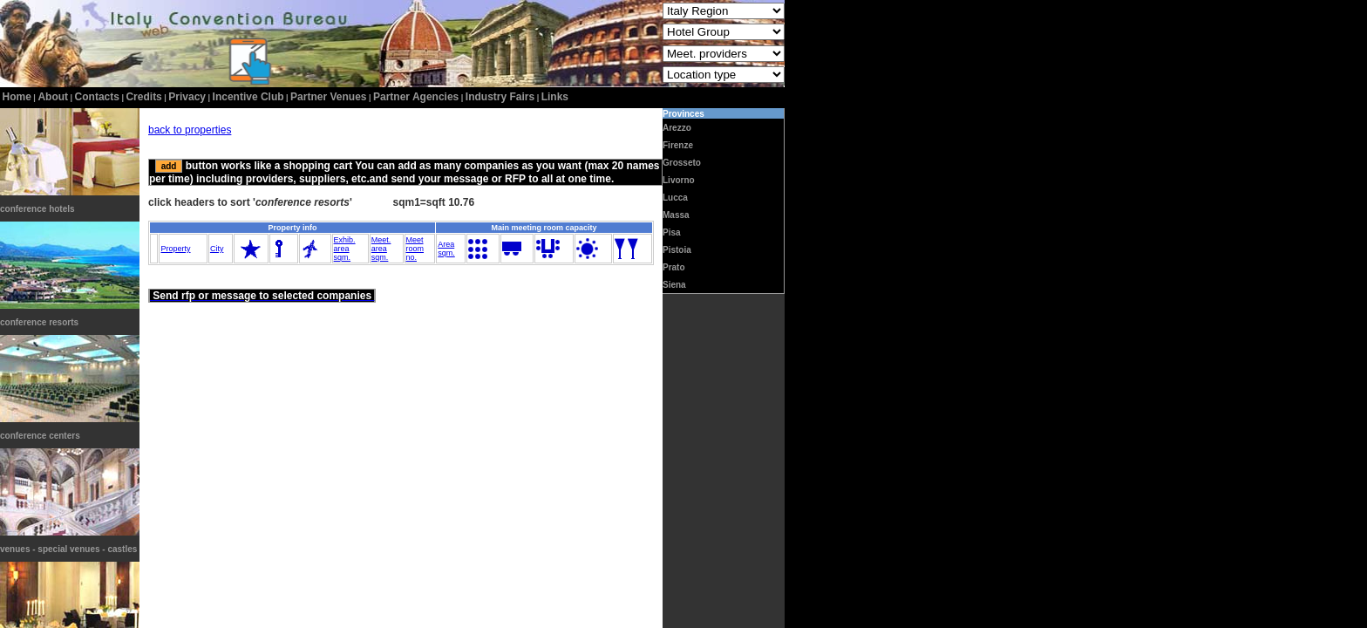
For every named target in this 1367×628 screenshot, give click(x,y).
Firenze (678, 145)
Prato (674, 267)
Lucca (675, 197)
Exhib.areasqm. (345, 249)
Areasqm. (446, 248)
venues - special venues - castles (68, 549)
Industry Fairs (500, 97)
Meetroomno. (415, 249)
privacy (187, 97)
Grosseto (682, 162)
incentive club (248, 97)
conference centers (40, 435)
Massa (676, 215)
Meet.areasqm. (381, 249)
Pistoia (677, 250)
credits (143, 97)
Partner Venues (328, 97)
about (52, 97)
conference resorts (39, 322)
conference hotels (37, 209)
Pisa (672, 232)
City (217, 248)
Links (554, 97)
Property (175, 248)
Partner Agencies (416, 97)
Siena (674, 285)
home (17, 97)
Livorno (679, 180)
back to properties (189, 130)
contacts (97, 97)
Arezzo (677, 128)
